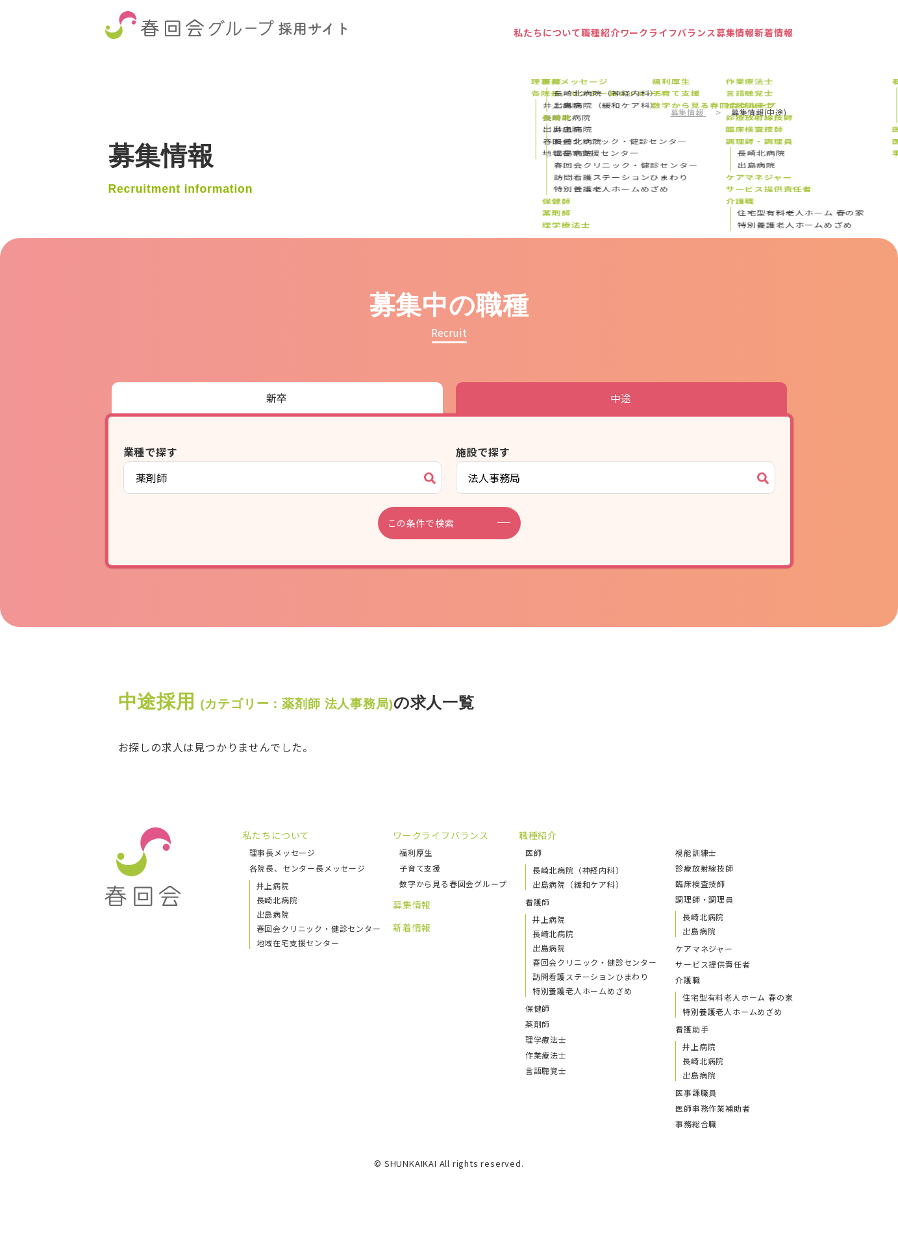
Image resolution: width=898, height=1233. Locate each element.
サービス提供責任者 (712, 964)
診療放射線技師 (704, 867)
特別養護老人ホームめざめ (582, 990)
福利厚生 (415, 852)
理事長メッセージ (282, 852)
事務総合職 (696, 1123)
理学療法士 (546, 1039)
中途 (621, 398)
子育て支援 (420, 867)
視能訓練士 (696, 852)
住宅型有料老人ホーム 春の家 (737, 997)
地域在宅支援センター (298, 942)
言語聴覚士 (546, 1070)
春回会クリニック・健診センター (318, 928)
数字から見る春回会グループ (452, 883)
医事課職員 (696, 1092)
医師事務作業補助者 (712, 1108)
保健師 (537, 1008)
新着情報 (762, 55)
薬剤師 (537, 1023)
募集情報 (700, 55)
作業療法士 (546, 1054)
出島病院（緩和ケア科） (578, 884)
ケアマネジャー (704, 948)
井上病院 (273, 885)
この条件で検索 (429, 523)
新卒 (277, 398)
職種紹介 (511, 55)
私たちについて (433, 55)
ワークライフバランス (605, 55)
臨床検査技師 (700, 883)
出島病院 (273, 914)
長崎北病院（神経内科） (578, 869)
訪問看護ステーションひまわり (590, 976)
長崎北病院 (277, 899)
